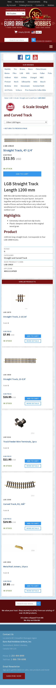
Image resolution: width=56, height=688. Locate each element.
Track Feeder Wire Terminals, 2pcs (20, 441)
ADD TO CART (33, 336)
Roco (30, 69)
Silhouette (26, 81)
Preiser (8, 81)
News (10, 2)
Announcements (34, 2)
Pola (50, 73)
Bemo (7, 73)
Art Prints (9, 90)
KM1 (28, 73)
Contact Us (40, 5)
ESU (15, 86)
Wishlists (51, 5)
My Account (11, 5)
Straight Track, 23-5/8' (14, 379)
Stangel (33, 77)
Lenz (35, 73)
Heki (35, 81)
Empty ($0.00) (24, 32)
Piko (14, 73)
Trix (15, 69)
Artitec (24, 77)
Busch (42, 81)
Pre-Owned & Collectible (35, 90)
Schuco (19, 90)
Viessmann (25, 86)
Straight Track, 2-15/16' (15, 316)
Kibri (16, 77)
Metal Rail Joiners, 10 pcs (15, 566)
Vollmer (8, 77)
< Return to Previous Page (15, 128)
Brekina (8, 86)
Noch (16, 81)
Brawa (22, 69)
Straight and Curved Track (28, 98)
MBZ (42, 77)
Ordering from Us (25, 5)
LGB (21, 73)
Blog (45, 2)
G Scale (16, 98)
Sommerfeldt (38, 86)
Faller (42, 73)
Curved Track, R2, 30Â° (14, 504)
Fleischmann (41, 69)
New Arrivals (19, 2)
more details (33, 341)
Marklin (8, 69)
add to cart (22, 174)
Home (6, 98)
